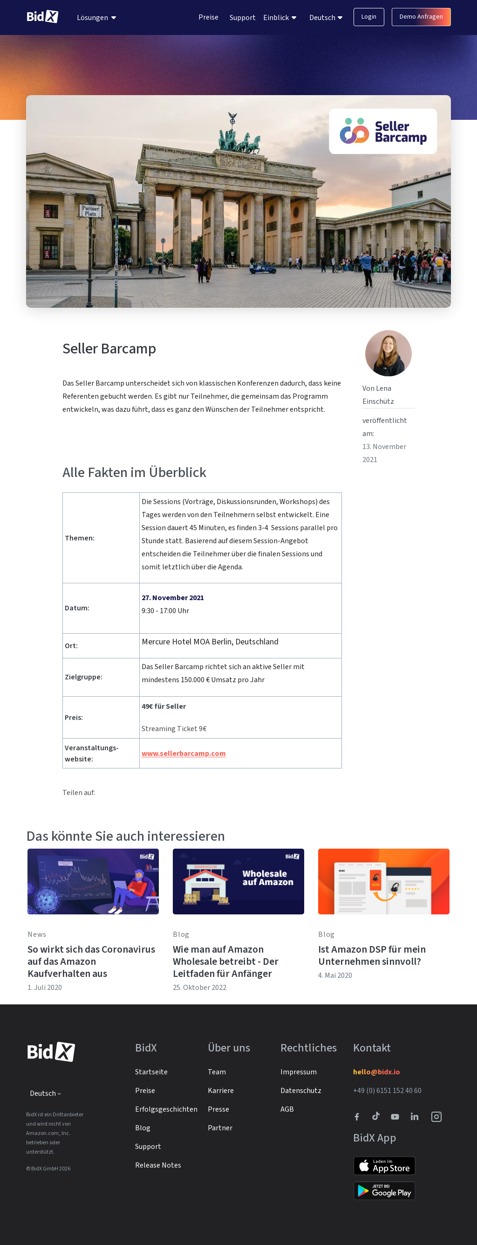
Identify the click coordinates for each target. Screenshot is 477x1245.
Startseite (151, 1072)
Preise (208, 17)
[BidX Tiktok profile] (376, 1116)
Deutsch (323, 18)
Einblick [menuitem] (276, 18)
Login (368, 16)
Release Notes (158, 1165)
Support (243, 18)
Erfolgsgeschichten (166, 1109)
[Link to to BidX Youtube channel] (396, 1116)
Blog (181, 934)
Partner (220, 1128)
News (37, 934)
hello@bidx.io (376, 1072)
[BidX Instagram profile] (436, 1116)
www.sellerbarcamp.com (184, 753)
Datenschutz (300, 1091)
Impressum (298, 1072)
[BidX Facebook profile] (360, 1116)
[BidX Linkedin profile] (416, 1116)
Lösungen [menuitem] (92, 18)
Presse (218, 1109)
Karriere (221, 1091)
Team (217, 1072)
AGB (287, 1109)
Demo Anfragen (421, 16)
